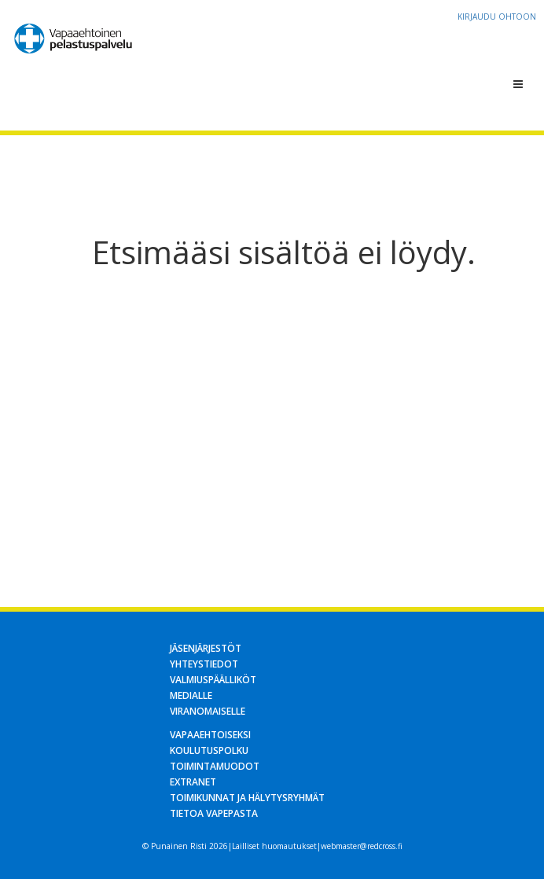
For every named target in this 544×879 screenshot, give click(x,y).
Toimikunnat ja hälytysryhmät (247, 797)
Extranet (193, 782)
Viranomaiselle (207, 711)
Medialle (191, 695)
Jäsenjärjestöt (205, 648)
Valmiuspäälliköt (213, 679)
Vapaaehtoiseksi (210, 734)
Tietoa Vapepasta (214, 813)
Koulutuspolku (209, 750)
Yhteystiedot (204, 664)
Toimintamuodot (214, 766)
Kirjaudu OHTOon (497, 16)
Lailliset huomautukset (274, 845)
